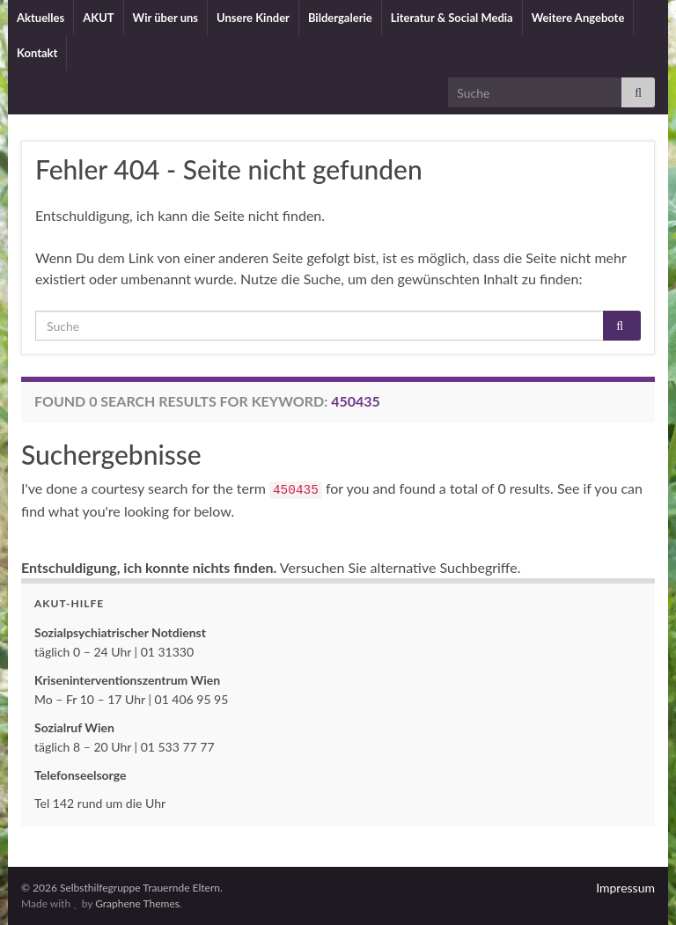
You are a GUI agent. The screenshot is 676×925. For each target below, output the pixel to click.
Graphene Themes (137, 903)
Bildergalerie (340, 18)
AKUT (98, 18)
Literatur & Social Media (452, 18)
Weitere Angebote (578, 18)
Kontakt (37, 53)
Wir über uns (165, 18)
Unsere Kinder (253, 18)
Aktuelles (40, 18)
